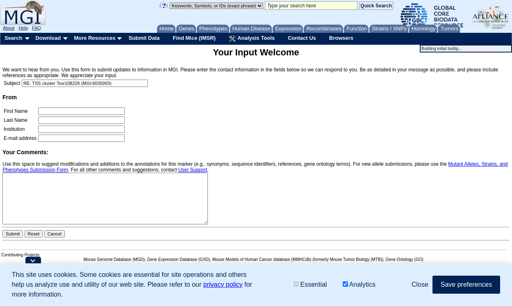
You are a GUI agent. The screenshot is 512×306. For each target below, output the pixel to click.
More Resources (94, 38)
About (9, 27)
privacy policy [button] (223, 284)
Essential (310, 284)
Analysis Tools (252, 38)
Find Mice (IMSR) (194, 38)
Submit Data (144, 38)
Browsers (341, 38)
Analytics (359, 284)
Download (48, 38)
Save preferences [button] (466, 284)
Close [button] (420, 284)
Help (23, 27)
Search (13, 38)
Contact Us (302, 38)
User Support (192, 170)
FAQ (36, 27)
